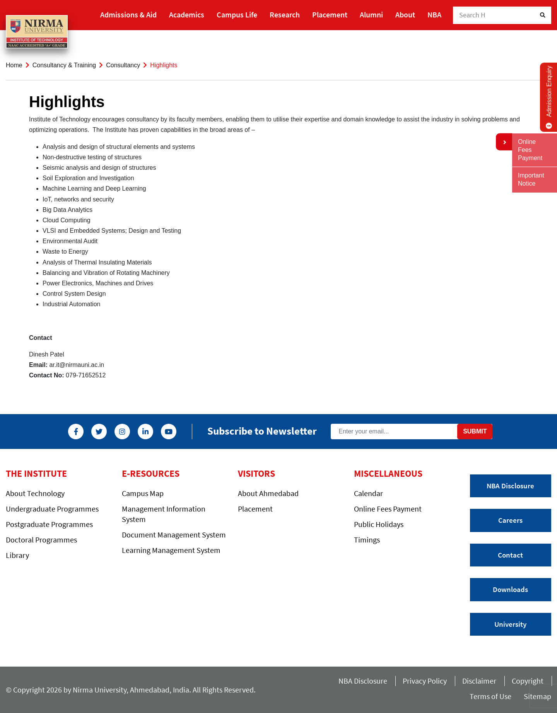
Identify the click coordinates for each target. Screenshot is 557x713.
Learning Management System (171, 550)
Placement (329, 14)
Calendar (368, 493)
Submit (475, 431)
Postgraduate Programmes (49, 524)
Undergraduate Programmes (52, 508)
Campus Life (237, 14)
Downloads (510, 589)
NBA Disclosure (510, 485)
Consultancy (123, 65)
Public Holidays (378, 524)
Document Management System (174, 534)
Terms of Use (493, 696)
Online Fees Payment (388, 508)
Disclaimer (479, 681)
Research (285, 14)
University (510, 624)
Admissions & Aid (128, 14)
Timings (367, 539)
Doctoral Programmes (41, 539)
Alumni (371, 14)
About (405, 14)
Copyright (527, 681)
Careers (510, 520)
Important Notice (531, 179)
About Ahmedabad (268, 493)
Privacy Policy (425, 681)
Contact (510, 554)
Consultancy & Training (64, 65)
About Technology (35, 493)
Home (14, 65)
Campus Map (143, 493)
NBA (434, 14)
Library (17, 555)
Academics (186, 14)
